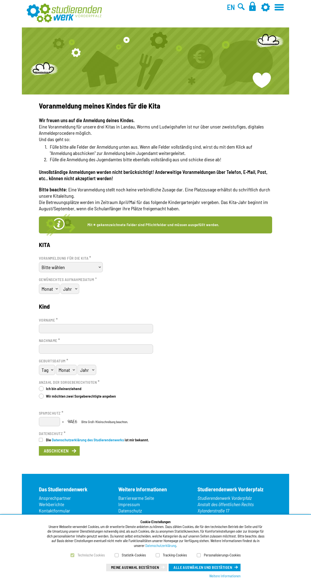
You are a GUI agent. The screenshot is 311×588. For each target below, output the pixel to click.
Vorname (48, 320)
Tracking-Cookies (175, 555)
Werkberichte (51, 504)
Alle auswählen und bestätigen (202, 567)
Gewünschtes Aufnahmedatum (66, 279)
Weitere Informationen (225, 576)
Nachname (49, 340)
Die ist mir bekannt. (97, 439)
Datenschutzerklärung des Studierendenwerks (88, 439)
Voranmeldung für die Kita (65, 258)
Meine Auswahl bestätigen (135, 567)
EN (231, 7)
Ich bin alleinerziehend (63, 388)
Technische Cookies (91, 555)
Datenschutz (52, 433)
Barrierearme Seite (136, 498)
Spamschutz (51, 413)
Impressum (129, 504)
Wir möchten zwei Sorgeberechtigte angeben (81, 396)
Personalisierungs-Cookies (222, 555)
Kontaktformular (54, 510)
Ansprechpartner (55, 498)
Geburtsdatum (54, 360)
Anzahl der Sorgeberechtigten (69, 382)
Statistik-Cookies (134, 555)
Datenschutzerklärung (160, 545)
